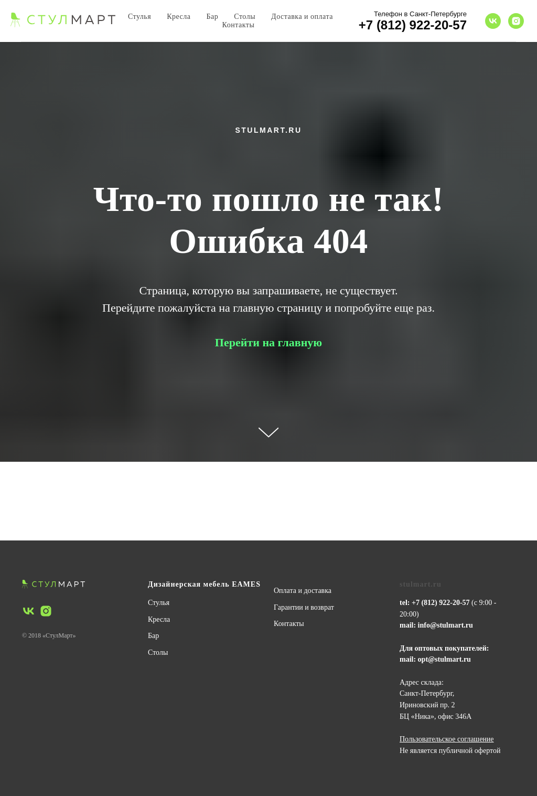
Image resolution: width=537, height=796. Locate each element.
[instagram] (516, 21)
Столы (244, 16)
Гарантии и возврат (304, 607)
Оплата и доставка (302, 591)
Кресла (178, 16)
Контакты (238, 25)
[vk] (493, 21)
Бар (213, 16)
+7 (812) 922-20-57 (413, 25)
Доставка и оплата (302, 16)
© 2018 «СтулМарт (47, 635)
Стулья (139, 16)
